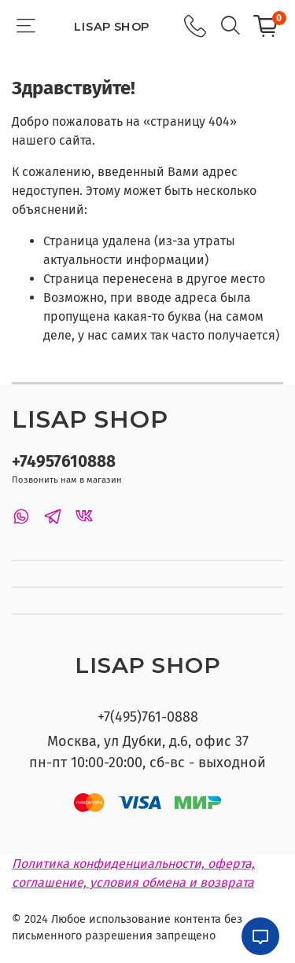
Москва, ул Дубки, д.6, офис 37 (148, 741)
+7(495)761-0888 (148, 717)
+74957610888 (64, 462)
